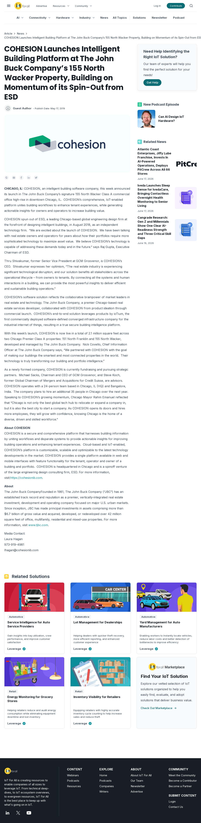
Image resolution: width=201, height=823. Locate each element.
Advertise (41, 5)
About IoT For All (141, 775)
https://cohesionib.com (26, 478)
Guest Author (22, 108)
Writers (103, 791)
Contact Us (176, 807)
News (20, 33)
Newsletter (159, 17)
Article (8, 33)
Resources (74, 786)
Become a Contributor (183, 780)
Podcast (179, 17)
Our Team (137, 780)
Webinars (73, 775)
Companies (106, 786)
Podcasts (73, 780)
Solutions (139, 17)
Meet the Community (182, 775)
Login (172, 801)
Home (103, 775)
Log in (157, 5)
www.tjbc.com (38, 525)
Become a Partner (180, 786)
